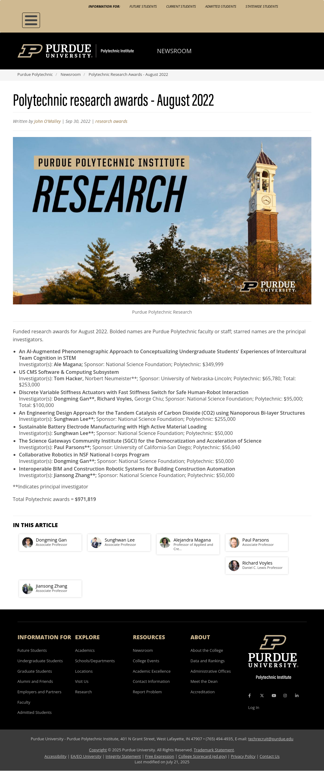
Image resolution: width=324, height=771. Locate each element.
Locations (84, 671)
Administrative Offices (210, 671)
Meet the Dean (204, 681)
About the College (206, 650)
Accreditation (202, 692)
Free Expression (159, 756)
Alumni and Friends (35, 681)
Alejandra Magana (192, 540)
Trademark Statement (214, 750)
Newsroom (174, 51)
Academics (85, 650)
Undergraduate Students (40, 660)
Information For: (104, 6)
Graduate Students (35, 671)
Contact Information (151, 681)
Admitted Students (220, 6)
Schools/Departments (95, 660)
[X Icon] (262, 696)
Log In (253, 707)
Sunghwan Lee (120, 540)
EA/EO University (86, 756)
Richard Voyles (257, 563)
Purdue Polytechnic (35, 74)
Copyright (98, 750)
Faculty (24, 702)
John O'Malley (47, 121)
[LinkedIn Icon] (296, 696)
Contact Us (270, 756)
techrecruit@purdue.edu (271, 739)
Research (83, 692)
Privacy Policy (243, 756)
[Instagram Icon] (285, 696)
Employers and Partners (40, 692)
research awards (111, 121)
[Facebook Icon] (249, 696)
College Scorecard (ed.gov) (202, 756)
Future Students (143, 6)
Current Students (181, 6)
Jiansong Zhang (51, 586)
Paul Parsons (255, 540)
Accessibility (55, 756)
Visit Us (82, 681)
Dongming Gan (51, 540)
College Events (146, 660)
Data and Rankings (207, 660)
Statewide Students (262, 6)
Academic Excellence (152, 671)
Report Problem (147, 692)
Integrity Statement (123, 756)
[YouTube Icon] (274, 696)
